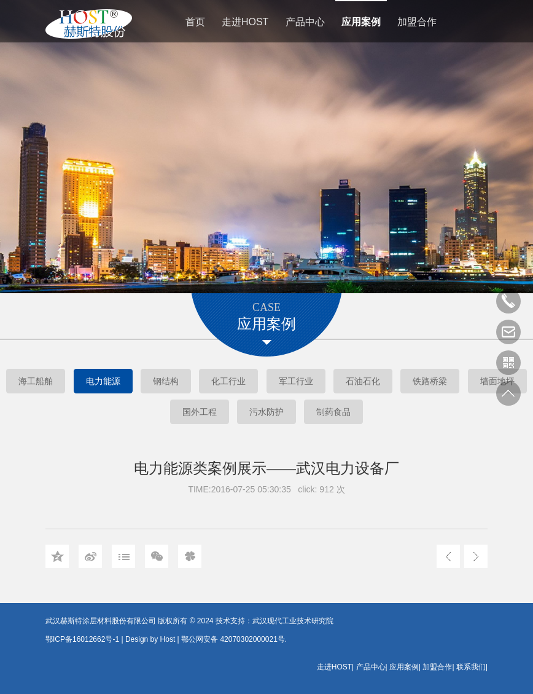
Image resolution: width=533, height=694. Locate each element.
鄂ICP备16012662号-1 (82, 639)
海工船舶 (35, 381)
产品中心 (305, 22)
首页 (195, 22)
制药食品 (333, 412)
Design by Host (150, 639)
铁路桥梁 (430, 381)
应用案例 (361, 22)
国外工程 (199, 412)
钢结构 (166, 381)
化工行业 (228, 381)
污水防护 (266, 412)
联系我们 (471, 667)
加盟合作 (417, 22)
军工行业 (296, 381)
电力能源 (103, 381)
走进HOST (245, 22)
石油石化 (363, 381)
